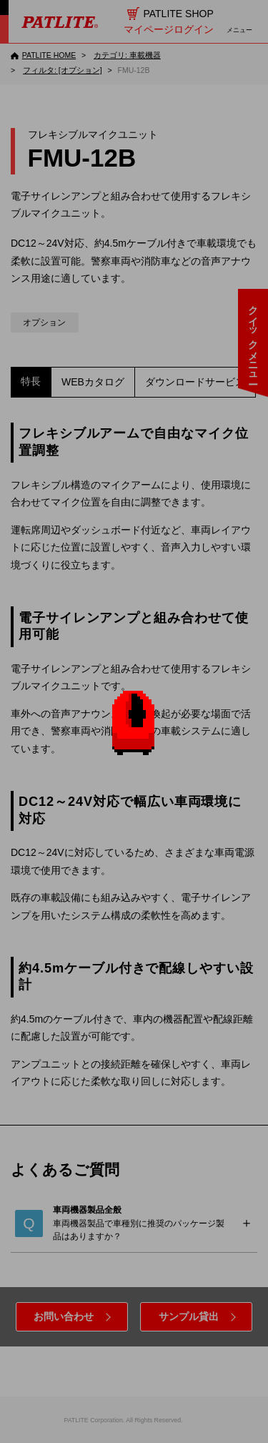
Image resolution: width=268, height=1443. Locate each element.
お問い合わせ (64, 1316)
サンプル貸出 (189, 1316)
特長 (31, 381)
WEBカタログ (92, 382)
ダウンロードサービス (195, 382)
